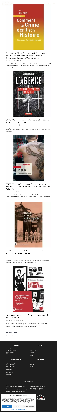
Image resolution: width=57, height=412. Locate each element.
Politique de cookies (13, 409)
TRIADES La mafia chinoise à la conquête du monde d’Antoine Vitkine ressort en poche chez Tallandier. (28, 186)
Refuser (18, 406)
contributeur (10, 60)
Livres (21, 60)
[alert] (14, 335)
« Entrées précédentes (11, 331)
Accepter (7, 406)
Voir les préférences (29, 406)
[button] (34, 395)
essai (22, 256)
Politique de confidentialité (22, 409)
